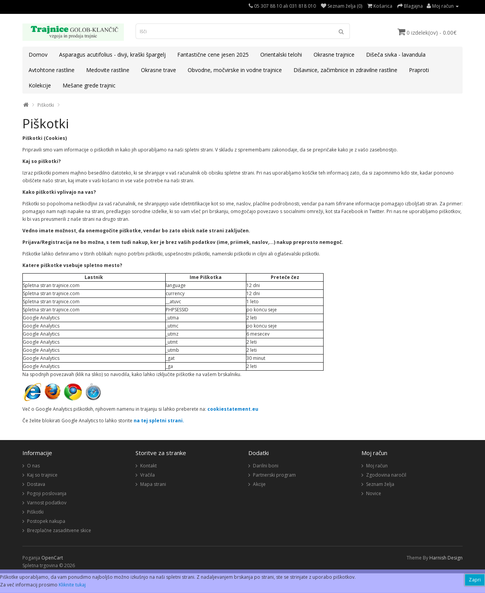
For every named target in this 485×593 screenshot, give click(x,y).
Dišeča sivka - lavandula (396, 54)
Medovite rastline (107, 70)
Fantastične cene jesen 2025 (213, 54)
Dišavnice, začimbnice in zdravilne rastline (345, 70)
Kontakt (148, 465)
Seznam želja (380, 484)
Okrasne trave (158, 70)
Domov (38, 54)
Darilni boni (265, 465)
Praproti (419, 70)
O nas (33, 465)
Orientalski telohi (281, 54)
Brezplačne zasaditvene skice (59, 530)
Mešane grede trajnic (89, 85)
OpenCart (52, 557)
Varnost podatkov (46, 502)
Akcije (259, 484)
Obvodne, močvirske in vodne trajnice (235, 70)
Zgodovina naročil (386, 475)
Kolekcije (40, 85)
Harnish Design (446, 557)
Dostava (36, 484)
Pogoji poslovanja (46, 493)
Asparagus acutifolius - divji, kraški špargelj (112, 54)
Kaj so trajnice (42, 475)
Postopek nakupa (46, 521)
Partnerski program (274, 475)
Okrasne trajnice (334, 54)
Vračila (147, 475)
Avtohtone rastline (52, 70)
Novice (373, 493)
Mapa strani (153, 484)
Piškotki (45, 105)
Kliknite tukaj (72, 584)
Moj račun (377, 465)
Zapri (475, 579)
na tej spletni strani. (159, 420)
